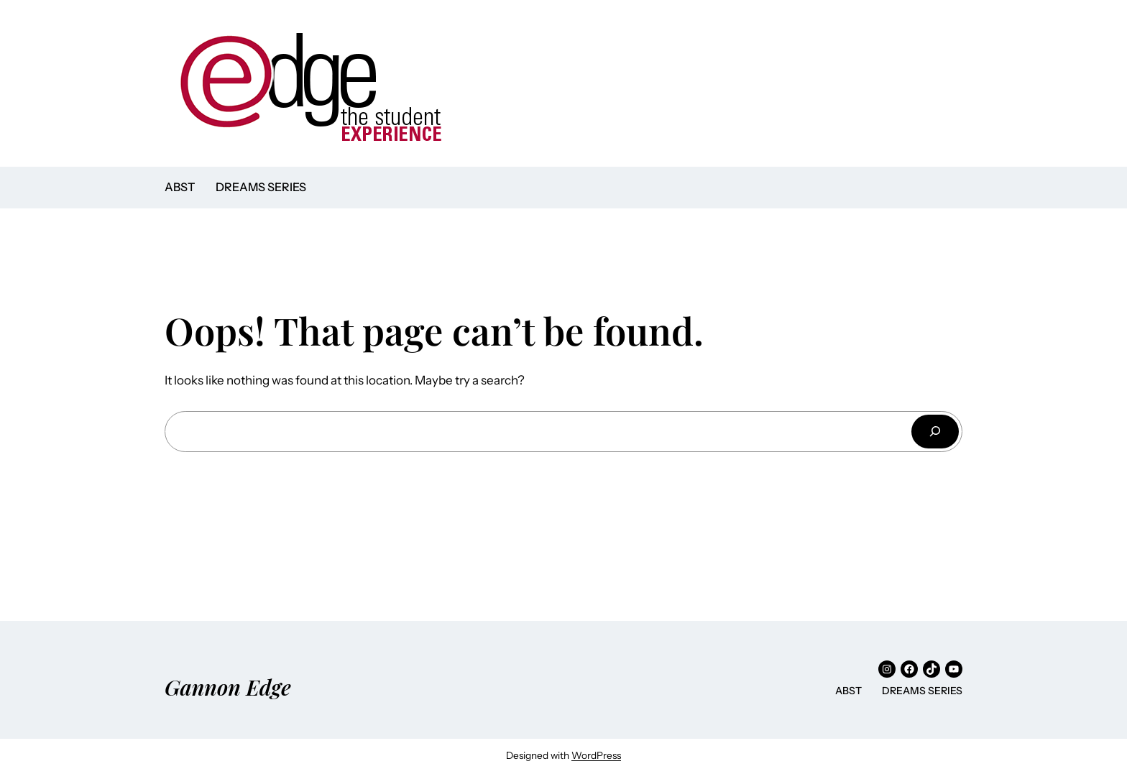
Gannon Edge (228, 687)
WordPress (596, 755)
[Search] (935, 431)
